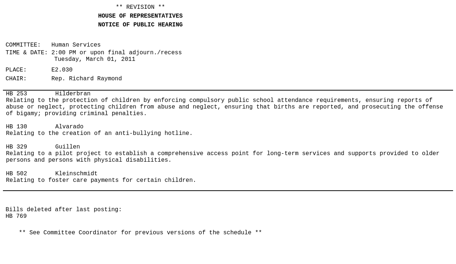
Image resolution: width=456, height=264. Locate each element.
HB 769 (16, 216)
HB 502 (16, 173)
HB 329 (16, 147)
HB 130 (16, 127)
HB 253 (16, 94)
